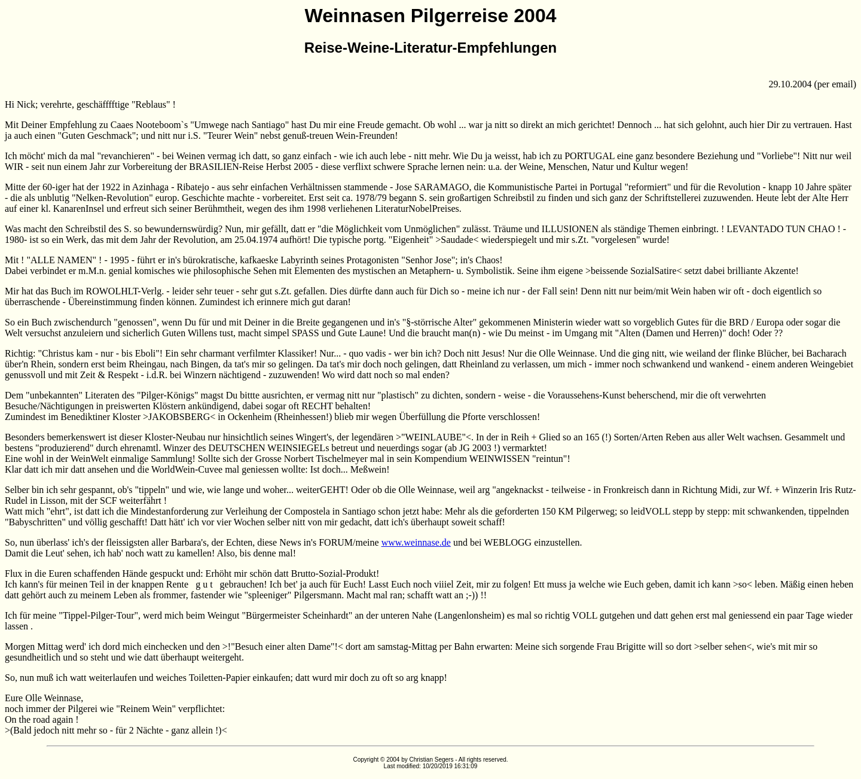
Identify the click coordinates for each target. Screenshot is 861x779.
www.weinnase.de (416, 542)
